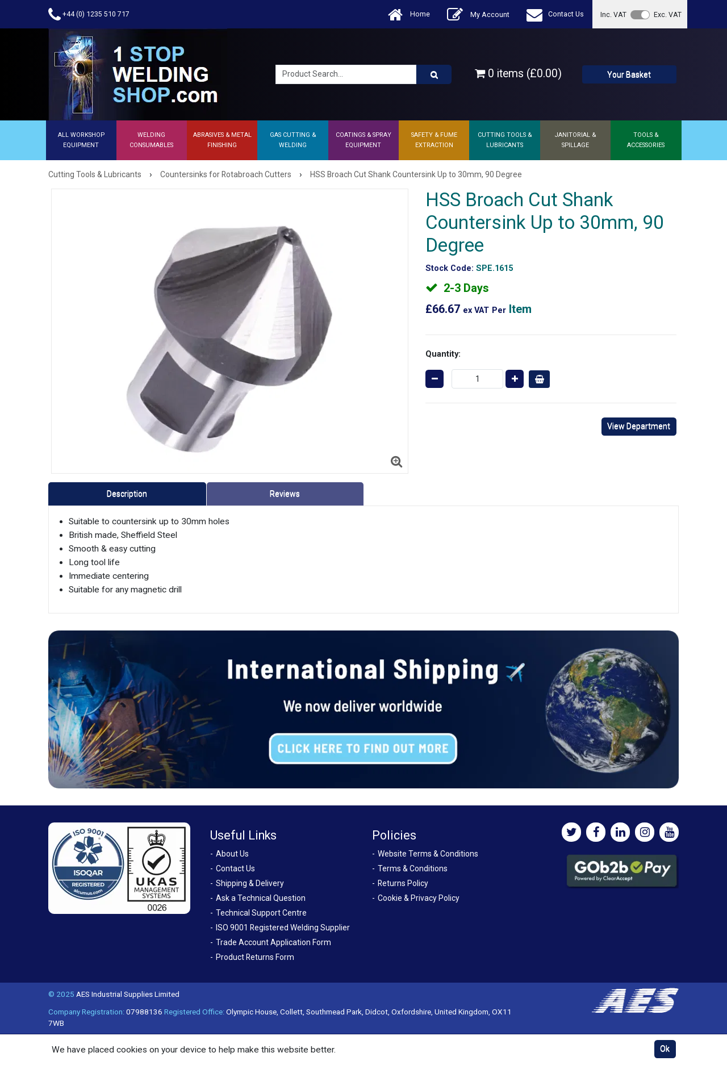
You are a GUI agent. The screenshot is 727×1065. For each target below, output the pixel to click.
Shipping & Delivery (250, 883)
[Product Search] (434, 74)
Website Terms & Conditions (428, 853)
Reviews (285, 493)
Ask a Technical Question (261, 898)
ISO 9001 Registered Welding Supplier (283, 927)
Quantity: (443, 354)
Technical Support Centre (261, 912)
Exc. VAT (668, 14)
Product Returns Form (255, 957)
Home (409, 14)
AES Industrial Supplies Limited (127, 994)
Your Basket (629, 74)
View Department (638, 426)
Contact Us (555, 14)
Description (127, 493)
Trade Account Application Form (273, 942)
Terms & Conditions (413, 868)
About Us (232, 853)
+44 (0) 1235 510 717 (88, 14)
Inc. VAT (613, 14)
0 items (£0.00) (518, 73)
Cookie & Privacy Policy (418, 898)
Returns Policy (403, 883)
